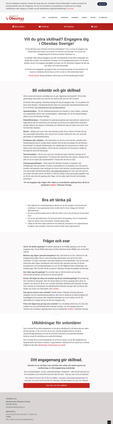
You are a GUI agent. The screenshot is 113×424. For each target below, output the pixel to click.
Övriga (84, 17)
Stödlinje (44, 27)
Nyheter (69, 27)
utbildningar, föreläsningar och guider (52, 345)
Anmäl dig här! (34, 76)
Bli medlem (103, 17)
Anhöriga (74, 17)
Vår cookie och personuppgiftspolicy (19, 419)
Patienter (64, 17)
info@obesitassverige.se (15, 407)
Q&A (94, 27)
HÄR (25, 275)
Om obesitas (52, 17)
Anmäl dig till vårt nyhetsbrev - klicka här (21, 414)
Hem (43, 17)
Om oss (93, 17)
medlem (53, 185)
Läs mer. (70, 8)
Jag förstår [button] (102, 4)
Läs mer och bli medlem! (56, 385)
